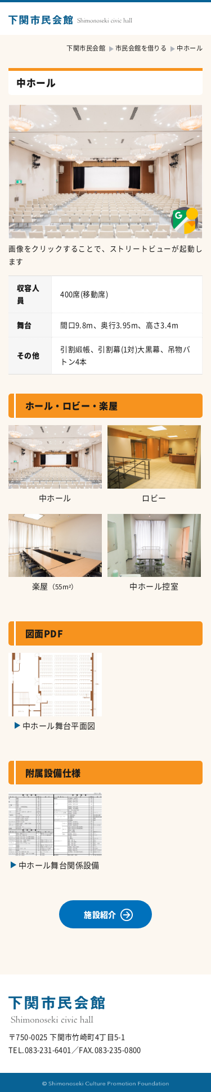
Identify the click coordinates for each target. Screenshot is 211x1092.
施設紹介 (100, 914)
